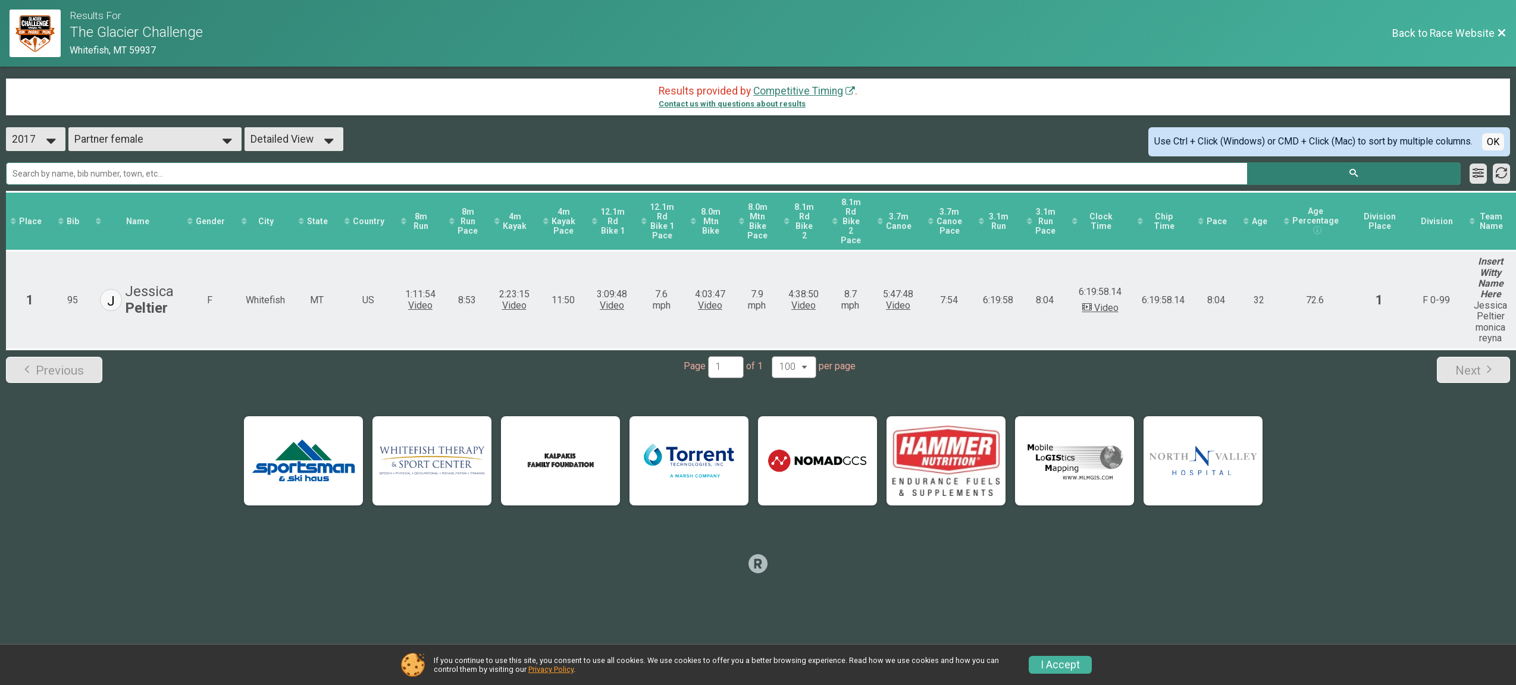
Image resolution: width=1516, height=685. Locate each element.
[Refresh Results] (1501, 174)
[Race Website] (40, 33)
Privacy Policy (551, 669)
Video (420, 305)
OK (1493, 141)
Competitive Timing (798, 91)
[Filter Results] (1478, 174)
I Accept (1060, 665)
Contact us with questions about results (732, 103)
